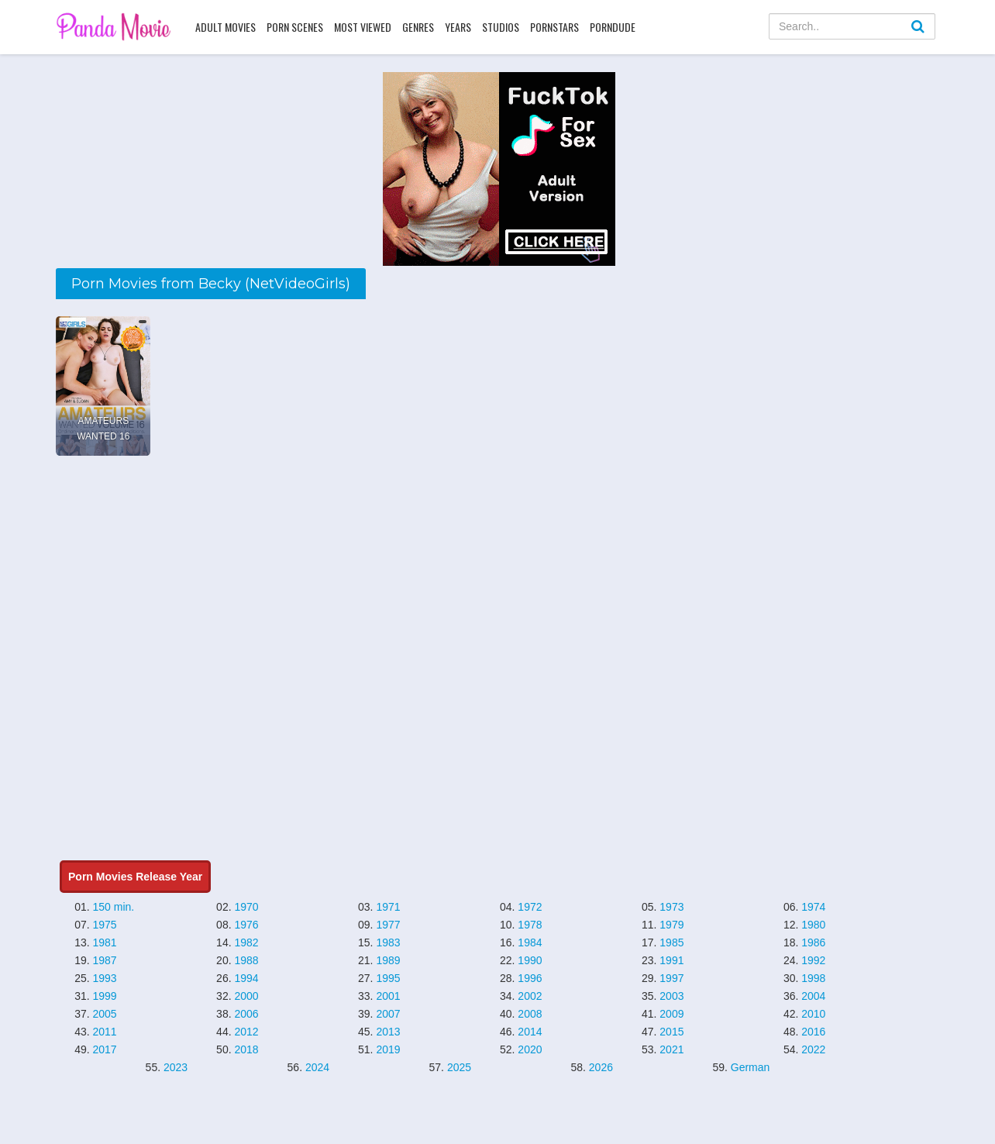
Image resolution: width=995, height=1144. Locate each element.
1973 (671, 907)
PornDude (612, 27)
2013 (388, 1031)
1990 (530, 960)
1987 (105, 960)
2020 (530, 1049)
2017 (105, 1049)
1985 (671, 942)
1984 (530, 942)
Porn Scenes (295, 27)
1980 (813, 924)
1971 (388, 907)
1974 (813, 907)
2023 (176, 1067)
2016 (813, 1031)
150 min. (114, 907)
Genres (418, 27)
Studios (500, 27)
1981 (105, 942)
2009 (671, 1014)
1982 (246, 942)
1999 (105, 996)
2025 (459, 1067)
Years (458, 27)
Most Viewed (362, 27)
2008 (530, 1014)
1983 (388, 942)
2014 (530, 1031)
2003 (671, 996)
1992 (813, 960)
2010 (813, 1014)
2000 (246, 996)
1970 (246, 907)
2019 (388, 1049)
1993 (105, 978)
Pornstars (554, 27)
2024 (317, 1067)
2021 (671, 1049)
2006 (246, 1014)
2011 (105, 1031)
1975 (105, 924)
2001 (388, 996)
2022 (813, 1049)
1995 (388, 978)
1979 (671, 924)
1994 (246, 978)
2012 (246, 1031)
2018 (246, 1049)
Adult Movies (225, 27)
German (750, 1067)
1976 (246, 924)
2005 (105, 1014)
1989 (388, 960)
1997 (671, 978)
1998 (813, 978)
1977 (388, 924)
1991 (671, 960)
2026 (601, 1067)
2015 (671, 1031)
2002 (530, 996)
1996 (530, 978)
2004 (813, 996)
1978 (530, 924)
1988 (246, 960)
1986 (813, 942)
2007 (388, 1014)
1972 (530, 907)
